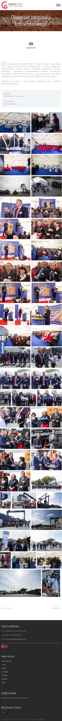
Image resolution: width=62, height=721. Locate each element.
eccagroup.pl (40, 719)
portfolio (5, 675)
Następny (54, 608)
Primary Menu (58, 5)
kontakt (4, 679)
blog (3, 682)
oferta (4, 668)
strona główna (7, 661)
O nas (4, 665)
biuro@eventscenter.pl (17, 639)
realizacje (5, 672)
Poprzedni (7, 608)
